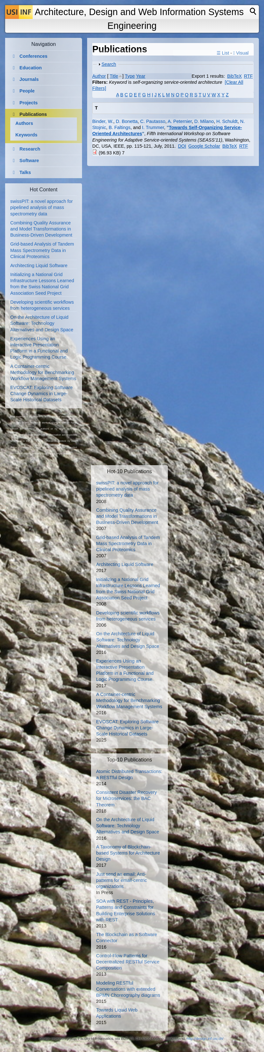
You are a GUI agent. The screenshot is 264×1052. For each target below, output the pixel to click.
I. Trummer (153, 127)
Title (114, 76)
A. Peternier (180, 121)
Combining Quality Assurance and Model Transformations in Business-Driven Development (41, 229)
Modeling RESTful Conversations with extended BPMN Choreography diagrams (128, 989)
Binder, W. (102, 121)
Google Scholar (204, 146)
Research (30, 149)
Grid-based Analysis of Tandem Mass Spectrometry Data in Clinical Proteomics (42, 250)
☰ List (223, 53)
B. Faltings (119, 127)
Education (31, 67)
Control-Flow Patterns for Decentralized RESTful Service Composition (128, 961)
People (27, 91)
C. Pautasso (152, 121)
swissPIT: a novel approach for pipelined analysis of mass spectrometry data (41, 207)
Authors (24, 123)
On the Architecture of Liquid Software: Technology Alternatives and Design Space (41, 323)
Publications (33, 114)
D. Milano (204, 121)
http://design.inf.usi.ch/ (205, 1038)
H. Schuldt (226, 121)
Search (109, 64)
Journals (29, 79)
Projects (29, 102)
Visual (241, 53)
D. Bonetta (127, 121)
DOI (182, 146)
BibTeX (234, 76)
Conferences (33, 56)
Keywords (26, 134)
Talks (25, 172)
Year (140, 76)
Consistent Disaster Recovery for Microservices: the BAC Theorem (126, 798)
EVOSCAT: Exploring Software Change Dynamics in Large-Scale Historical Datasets (41, 393)
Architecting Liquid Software (38, 265)
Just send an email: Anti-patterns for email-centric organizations (121, 880)
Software (29, 160)
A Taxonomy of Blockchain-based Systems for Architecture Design (128, 853)
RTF (248, 76)
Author (99, 76)
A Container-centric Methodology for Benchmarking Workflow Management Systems (43, 372)
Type (130, 76)
